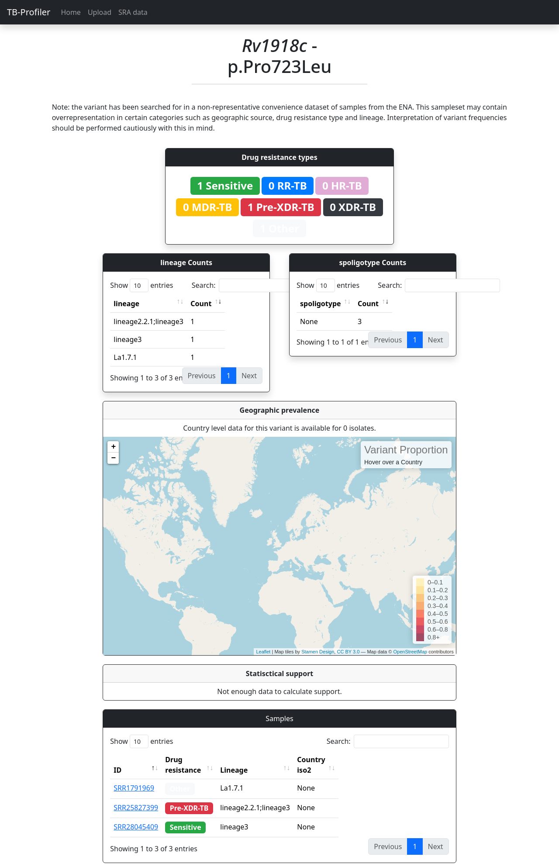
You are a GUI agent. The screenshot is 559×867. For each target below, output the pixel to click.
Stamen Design (317, 651)
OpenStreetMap (410, 651)
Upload (99, 12)
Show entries (141, 285)
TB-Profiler (28, 12)
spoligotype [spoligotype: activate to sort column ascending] (320, 303)
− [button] (113, 458)
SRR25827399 (136, 797)
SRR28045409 (136, 816)
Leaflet (263, 651)
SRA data (133, 12)
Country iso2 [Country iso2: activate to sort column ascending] (335, 759)
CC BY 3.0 (348, 651)
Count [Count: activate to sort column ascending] (200, 303)
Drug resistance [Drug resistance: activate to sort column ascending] (192, 759)
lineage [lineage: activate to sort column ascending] (126, 303)
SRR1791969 (134, 777)
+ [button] (113, 447)
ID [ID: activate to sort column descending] (117, 759)
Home (71, 12)
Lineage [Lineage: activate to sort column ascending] (250, 759)
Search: (253, 285)
